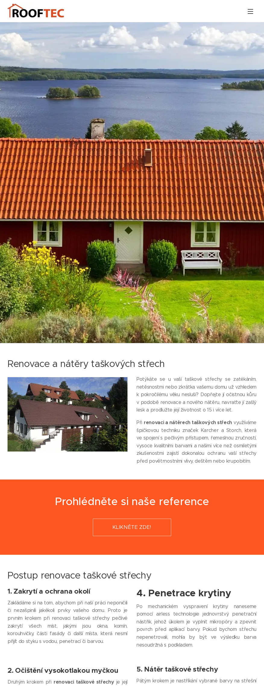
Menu (250, 11)
